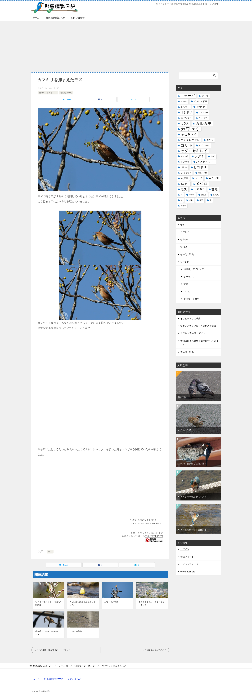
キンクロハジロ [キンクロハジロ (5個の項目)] (190, 140)
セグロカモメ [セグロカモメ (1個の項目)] (204, 145)
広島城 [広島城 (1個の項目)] (216, 195)
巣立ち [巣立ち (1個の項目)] (204, 195)
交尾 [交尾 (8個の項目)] (215, 189)
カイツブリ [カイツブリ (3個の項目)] (186, 118)
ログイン (184, 549)
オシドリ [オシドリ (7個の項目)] (186, 112)
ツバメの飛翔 (76, 631)
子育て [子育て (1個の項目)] (191, 195)
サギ (182, 224)
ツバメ (183, 247)
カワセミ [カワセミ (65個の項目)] (190, 129)
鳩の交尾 (181, 397)
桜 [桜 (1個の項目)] (181, 200)
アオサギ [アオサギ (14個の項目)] (188, 96)
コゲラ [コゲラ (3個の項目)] (210, 140)
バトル (187, 291)
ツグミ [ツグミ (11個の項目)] (199, 156)
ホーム (36, 17)
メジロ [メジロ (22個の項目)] (202, 184)
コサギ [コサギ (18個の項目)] (186, 145)
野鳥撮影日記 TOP (55, 17)
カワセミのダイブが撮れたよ (192, 530)
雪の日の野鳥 (187, 352)
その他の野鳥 (66, 93)
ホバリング (189, 276)
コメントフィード (189, 564)
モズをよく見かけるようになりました (152, 603)
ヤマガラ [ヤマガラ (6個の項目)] (199, 189)
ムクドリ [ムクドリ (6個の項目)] (214, 178)
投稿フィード (187, 557)
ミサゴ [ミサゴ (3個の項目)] (198, 178)
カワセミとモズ (111, 602)
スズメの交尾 (184, 430)
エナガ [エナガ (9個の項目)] (200, 107)
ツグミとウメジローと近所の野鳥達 (48, 603)
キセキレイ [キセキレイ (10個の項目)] (189, 134)
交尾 (186, 284)
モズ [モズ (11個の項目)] (184, 189)
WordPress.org (187, 571)
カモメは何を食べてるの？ (154, 650)
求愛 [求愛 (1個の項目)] (191, 200)
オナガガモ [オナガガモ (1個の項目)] (203, 112)
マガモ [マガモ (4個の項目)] (184, 178)
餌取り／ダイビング (47, 93)
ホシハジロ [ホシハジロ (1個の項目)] (202, 173)
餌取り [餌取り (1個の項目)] (183, 206)
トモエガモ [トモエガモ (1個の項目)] (185, 162)
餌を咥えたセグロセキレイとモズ (48, 632)
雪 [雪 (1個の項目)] (211, 200)
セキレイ (184, 239)
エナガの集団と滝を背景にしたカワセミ (52, 650)
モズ (50, 551)
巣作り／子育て (191, 299)
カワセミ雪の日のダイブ (192, 333)
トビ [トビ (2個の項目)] (213, 156)
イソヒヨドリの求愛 (190, 318)
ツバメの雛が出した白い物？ (192, 463)
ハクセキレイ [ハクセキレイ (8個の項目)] (205, 162)
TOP (42, 665)
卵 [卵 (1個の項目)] (181, 195)
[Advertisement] (126, 45)
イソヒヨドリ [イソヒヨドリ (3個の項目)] (200, 101)
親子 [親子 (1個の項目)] (201, 200)
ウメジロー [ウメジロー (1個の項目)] (185, 107)
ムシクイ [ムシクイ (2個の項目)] (185, 184)
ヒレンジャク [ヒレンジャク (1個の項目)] (186, 173)
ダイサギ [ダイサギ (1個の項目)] (184, 156)
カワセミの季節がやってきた (192, 496)
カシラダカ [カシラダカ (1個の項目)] (203, 118)
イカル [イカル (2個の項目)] (184, 101)
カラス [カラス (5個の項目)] (185, 123)
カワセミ (184, 232)
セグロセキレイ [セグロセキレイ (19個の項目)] (194, 151)
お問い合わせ (78, 17)
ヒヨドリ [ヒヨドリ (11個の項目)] (200, 167)
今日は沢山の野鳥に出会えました (83, 603)
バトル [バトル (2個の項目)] (184, 167)
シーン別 (184, 262)
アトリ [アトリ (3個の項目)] (205, 96)
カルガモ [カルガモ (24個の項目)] (204, 123)
